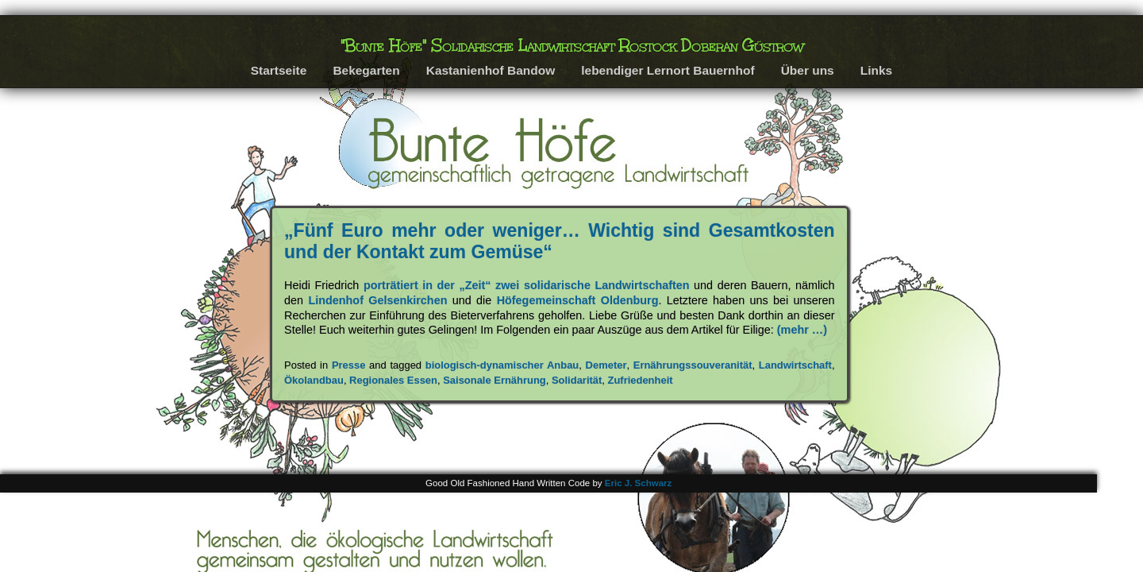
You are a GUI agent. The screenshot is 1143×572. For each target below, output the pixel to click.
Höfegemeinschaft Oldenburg (578, 300)
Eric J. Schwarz (638, 483)
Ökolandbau (314, 380)
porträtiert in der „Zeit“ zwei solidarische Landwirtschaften (527, 285)
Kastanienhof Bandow (490, 70)
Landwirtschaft (795, 365)
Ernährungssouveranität (692, 365)
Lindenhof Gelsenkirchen (377, 300)
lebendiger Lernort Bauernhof (667, 70)
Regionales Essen (393, 380)
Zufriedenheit (640, 380)
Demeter (606, 365)
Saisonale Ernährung (494, 380)
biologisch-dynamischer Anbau (502, 365)
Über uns (807, 70)
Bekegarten (366, 70)
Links (876, 70)
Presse (349, 365)
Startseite (279, 70)
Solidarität (577, 380)
